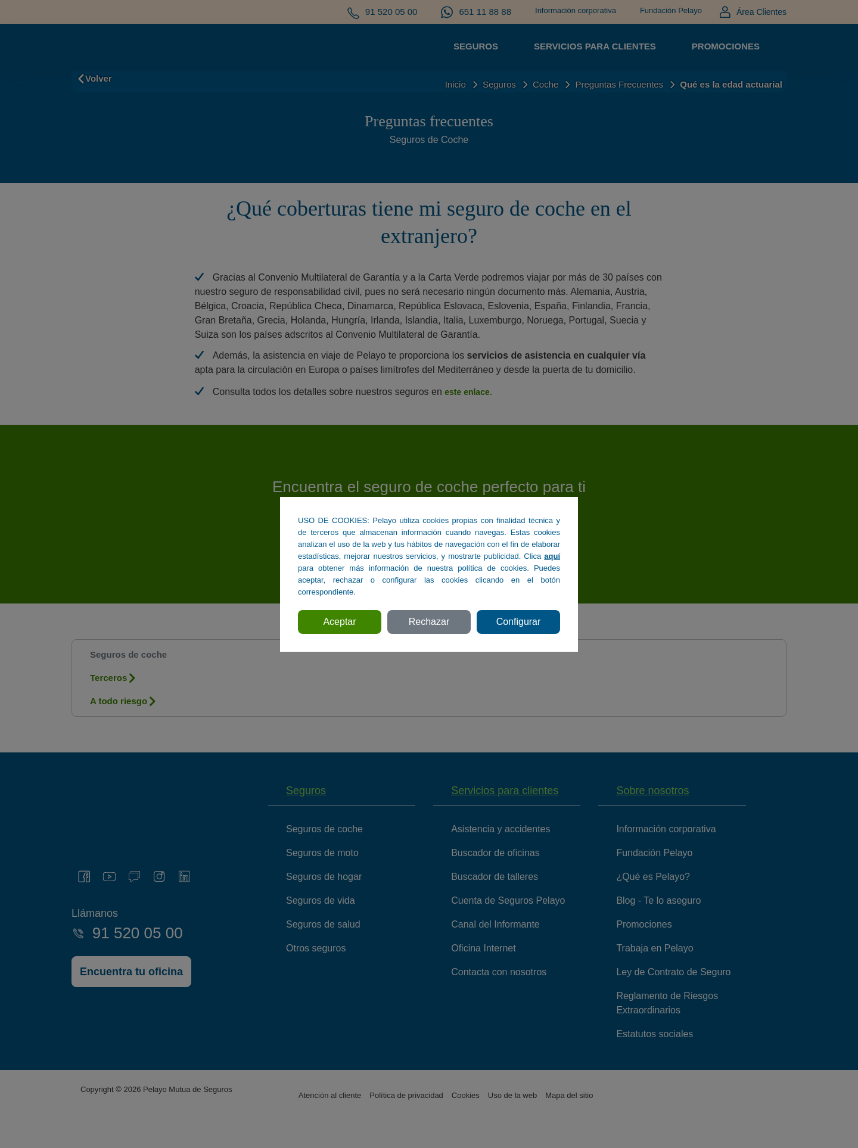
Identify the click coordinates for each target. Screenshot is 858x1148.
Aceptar (339, 622)
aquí (552, 556)
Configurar (518, 622)
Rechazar (429, 622)
